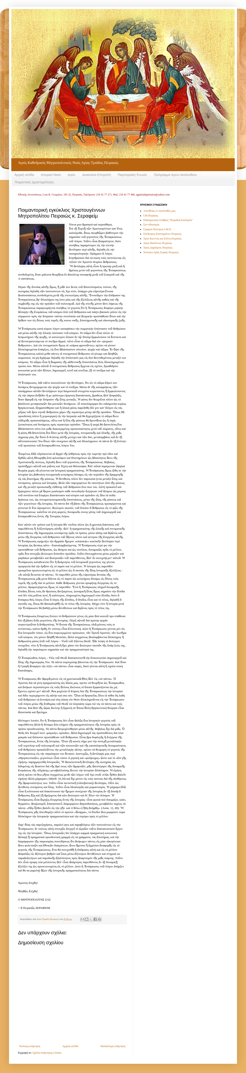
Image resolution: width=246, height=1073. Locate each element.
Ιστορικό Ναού (51, 175)
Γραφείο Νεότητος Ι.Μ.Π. (157, 229)
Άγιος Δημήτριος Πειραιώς (157, 247)
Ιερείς (71, 175)
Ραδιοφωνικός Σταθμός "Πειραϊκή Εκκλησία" (168, 220)
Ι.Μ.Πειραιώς (150, 215)
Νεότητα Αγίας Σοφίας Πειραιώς (161, 252)
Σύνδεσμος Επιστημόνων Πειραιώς (162, 233)
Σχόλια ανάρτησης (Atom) (46, 1052)
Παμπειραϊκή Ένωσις (132, 175)
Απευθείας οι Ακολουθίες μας (159, 210)
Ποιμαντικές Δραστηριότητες (34, 182)
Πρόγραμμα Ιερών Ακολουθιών (175, 175)
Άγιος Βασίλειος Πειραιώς (157, 243)
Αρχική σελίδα (24, 175)
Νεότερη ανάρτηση (29, 1046)
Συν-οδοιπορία (151, 224)
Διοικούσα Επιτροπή (96, 175)
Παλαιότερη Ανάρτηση (112, 1046)
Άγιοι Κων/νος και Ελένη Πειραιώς (162, 238)
